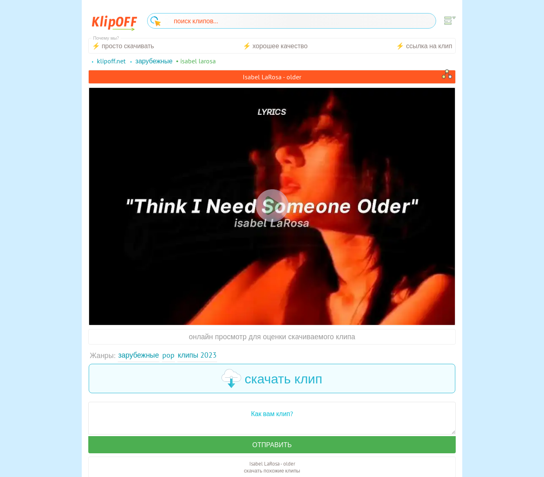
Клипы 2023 (197, 355)
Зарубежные (138, 355)
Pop (168, 355)
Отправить (271, 445)
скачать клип (272, 378)
